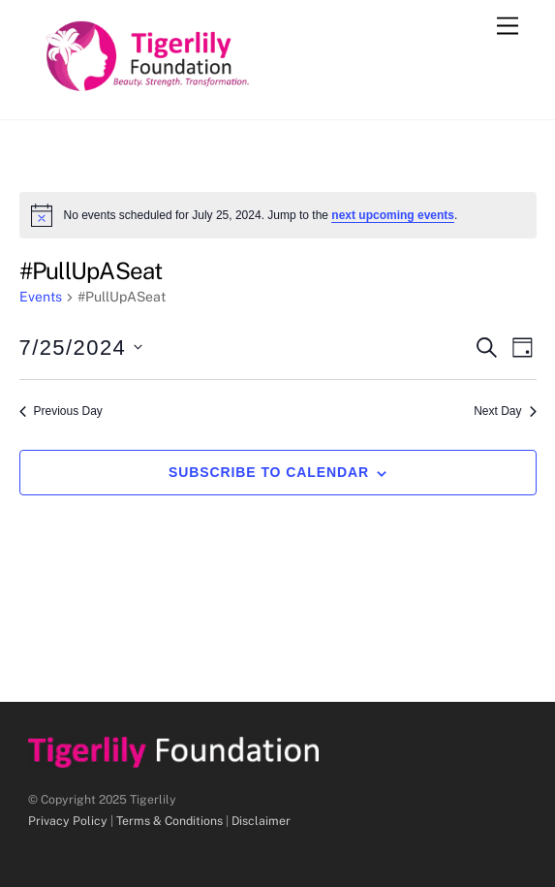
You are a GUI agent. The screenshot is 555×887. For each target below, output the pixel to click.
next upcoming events (392, 215)
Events (40, 296)
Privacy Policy (68, 820)
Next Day (505, 411)
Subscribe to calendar (269, 472)
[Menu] (507, 27)
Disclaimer (261, 820)
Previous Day (61, 411)
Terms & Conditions (169, 820)
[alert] (278, 215)
